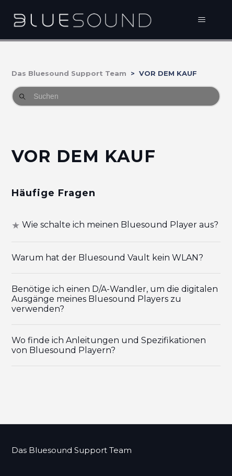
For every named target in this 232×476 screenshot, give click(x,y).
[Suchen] (116, 96)
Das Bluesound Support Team (68, 73)
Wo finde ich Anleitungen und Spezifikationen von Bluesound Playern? (108, 345)
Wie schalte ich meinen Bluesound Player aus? (120, 225)
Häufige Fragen (53, 193)
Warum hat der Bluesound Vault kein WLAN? (107, 258)
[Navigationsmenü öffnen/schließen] (202, 20)
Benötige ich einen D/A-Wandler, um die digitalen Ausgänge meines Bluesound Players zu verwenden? (114, 299)
